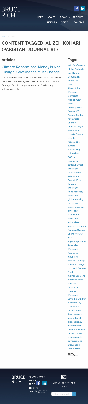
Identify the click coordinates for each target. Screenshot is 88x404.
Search (65, 22)
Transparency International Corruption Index (76, 326)
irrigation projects (77, 241)
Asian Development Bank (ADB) (75, 107)
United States (75, 333)
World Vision (74, 348)
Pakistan (72, 283)
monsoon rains (75, 279)
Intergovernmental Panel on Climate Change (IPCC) (77, 230)
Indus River (73, 222)
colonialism (73, 153)
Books (63, 17)
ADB (70, 84)
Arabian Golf (74, 100)
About (51, 17)
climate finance (76, 134)
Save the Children (77, 299)
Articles (78, 17)
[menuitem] (41, 17)
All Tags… (73, 354)
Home (40, 17)
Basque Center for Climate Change (75, 119)
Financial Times (75, 180)
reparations (74, 287)
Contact (79, 22)
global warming (75, 199)
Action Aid (73, 80)
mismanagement (76, 276)
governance (74, 203)
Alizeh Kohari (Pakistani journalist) (74, 92)
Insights (52, 22)
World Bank (74, 345)
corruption (73, 161)
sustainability (74, 302)
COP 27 (71, 157)
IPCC (70, 237)
